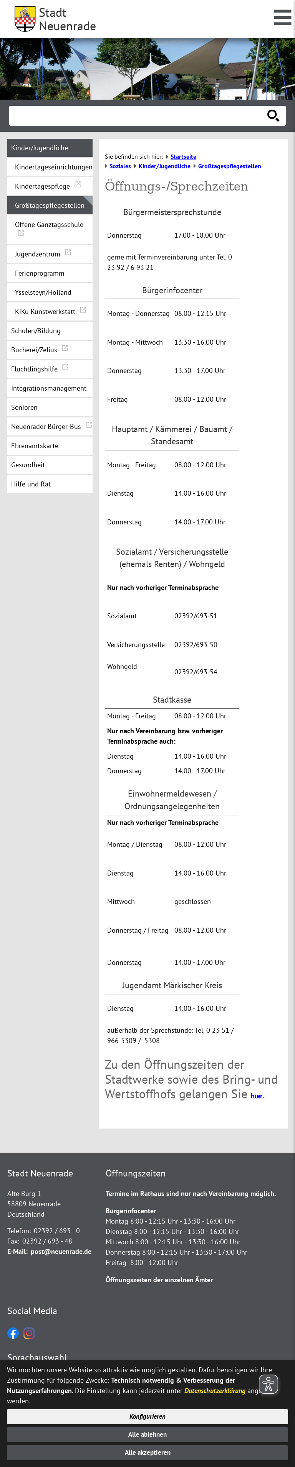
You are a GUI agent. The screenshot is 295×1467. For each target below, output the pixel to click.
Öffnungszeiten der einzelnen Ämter (159, 1279)
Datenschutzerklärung (214, 1386)
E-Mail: (17, 1251)
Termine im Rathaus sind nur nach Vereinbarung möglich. (191, 1193)
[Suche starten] (273, 116)
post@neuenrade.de (61, 1251)
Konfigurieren (147, 1413)
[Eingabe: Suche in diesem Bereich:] (139, 115)
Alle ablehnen (147, 1432)
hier (256, 1095)
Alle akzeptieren (148, 1452)
